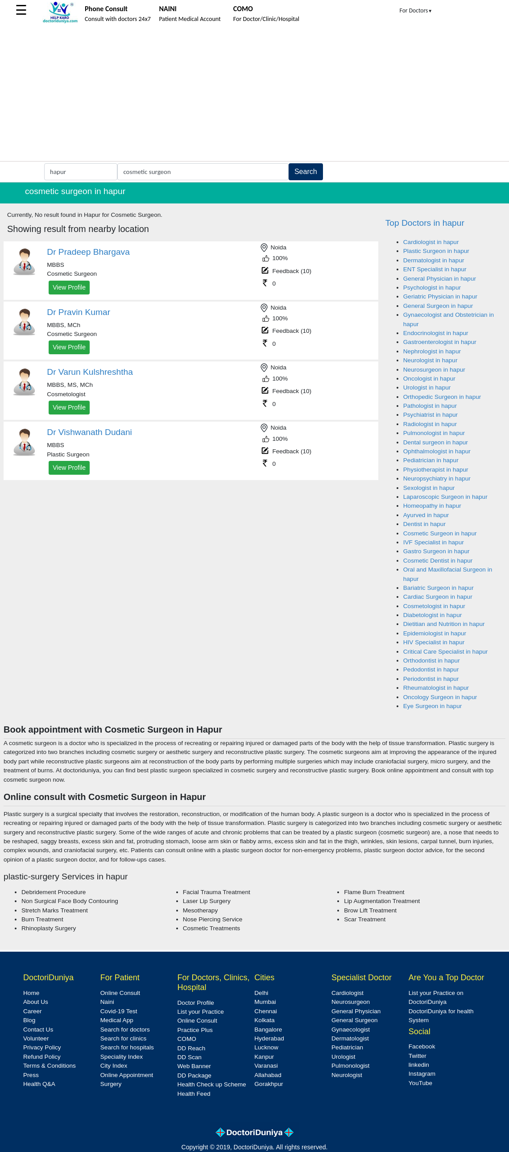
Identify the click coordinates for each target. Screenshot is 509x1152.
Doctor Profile (196, 1002)
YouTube (420, 1083)
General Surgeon (354, 1020)
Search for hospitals (127, 1047)
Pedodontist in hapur (431, 669)
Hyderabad (269, 1038)
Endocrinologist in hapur (435, 333)
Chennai (265, 1011)
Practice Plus (195, 1030)
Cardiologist (347, 993)
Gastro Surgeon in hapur (436, 551)
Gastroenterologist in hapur (439, 342)
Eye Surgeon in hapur (432, 706)
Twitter (417, 1056)
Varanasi (266, 1065)
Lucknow (266, 1047)
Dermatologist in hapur (433, 260)
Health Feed (194, 1093)
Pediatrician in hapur (431, 460)
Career (32, 1011)
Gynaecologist (350, 1029)
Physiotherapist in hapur (435, 469)
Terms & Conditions (49, 1065)
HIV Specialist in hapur (434, 642)
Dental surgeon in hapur (435, 442)
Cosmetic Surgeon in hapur (440, 533)
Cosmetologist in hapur (434, 606)
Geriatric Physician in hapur (440, 296)
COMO (187, 1039)
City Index (113, 1065)
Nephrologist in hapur (432, 351)
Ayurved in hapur (426, 515)
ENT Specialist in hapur (435, 269)
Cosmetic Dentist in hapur (438, 560)
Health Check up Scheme (212, 1084)
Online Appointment (126, 1075)
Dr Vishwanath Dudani (89, 432)
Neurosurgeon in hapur (434, 369)
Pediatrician (347, 1047)
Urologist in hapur (427, 387)
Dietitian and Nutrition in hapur (444, 624)
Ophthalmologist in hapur (437, 451)
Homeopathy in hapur (432, 505)
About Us (35, 1002)
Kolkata (264, 1020)
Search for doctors (125, 1029)
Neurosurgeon (350, 1002)
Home (31, 993)
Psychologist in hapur (432, 287)
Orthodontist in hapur (431, 660)
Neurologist (346, 1075)
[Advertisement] (254, 94)
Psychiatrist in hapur (430, 414)
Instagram (422, 1073)
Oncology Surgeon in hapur (440, 697)
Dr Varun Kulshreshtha (90, 372)
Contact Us (38, 1029)
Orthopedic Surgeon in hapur (442, 397)
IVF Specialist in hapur (433, 542)
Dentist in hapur (424, 524)
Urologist (343, 1056)
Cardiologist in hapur (431, 242)
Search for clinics (123, 1038)
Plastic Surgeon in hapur (436, 251)
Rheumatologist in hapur (436, 687)
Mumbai (265, 1002)
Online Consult (120, 993)
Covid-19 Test (118, 1011)
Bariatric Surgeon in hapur (438, 587)
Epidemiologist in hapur (434, 633)
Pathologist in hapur (430, 405)
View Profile (69, 287)
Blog (29, 1020)
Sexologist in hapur (429, 488)
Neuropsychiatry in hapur (437, 478)
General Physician (356, 1011)
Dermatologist (350, 1038)
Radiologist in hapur (430, 424)
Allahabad (267, 1075)
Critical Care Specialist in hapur (445, 651)
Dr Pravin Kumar (78, 312)
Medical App (116, 1020)
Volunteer (36, 1038)
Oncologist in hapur (429, 378)
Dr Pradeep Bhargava (88, 252)
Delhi (261, 993)
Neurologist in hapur (430, 360)
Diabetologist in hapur (432, 615)
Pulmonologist (350, 1065)
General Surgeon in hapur (438, 306)
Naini (107, 1002)
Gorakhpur (268, 1084)
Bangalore (268, 1029)
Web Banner (194, 1066)
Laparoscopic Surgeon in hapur (445, 496)
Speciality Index (121, 1056)
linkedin (419, 1064)
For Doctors (416, 10)
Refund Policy (42, 1056)
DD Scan (190, 1057)
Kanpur (264, 1056)
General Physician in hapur (439, 278)
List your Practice (201, 1011)
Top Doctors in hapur (424, 223)
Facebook (422, 1046)
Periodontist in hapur (431, 678)
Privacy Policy (42, 1047)
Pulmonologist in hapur (434, 433)
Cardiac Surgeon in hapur (437, 596)
